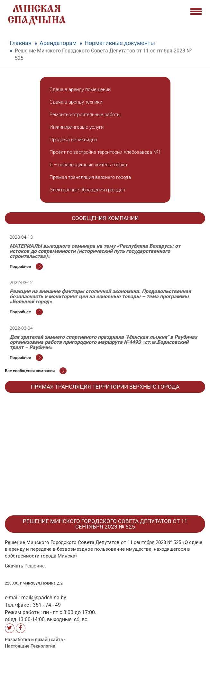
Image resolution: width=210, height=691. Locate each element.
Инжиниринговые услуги (77, 127)
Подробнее (26, 266)
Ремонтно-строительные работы (85, 114)
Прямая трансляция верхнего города (90, 177)
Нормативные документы (120, 43)
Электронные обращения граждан (87, 190)
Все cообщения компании (36, 370)
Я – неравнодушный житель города (88, 165)
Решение (34, 566)
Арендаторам (58, 43)
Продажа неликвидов (73, 140)
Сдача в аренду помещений (80, 89)
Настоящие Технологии (30, 646)
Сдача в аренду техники (76, 102)
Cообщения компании (105, 218)
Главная (21, 43)
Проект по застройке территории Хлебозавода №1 (105, 152)
